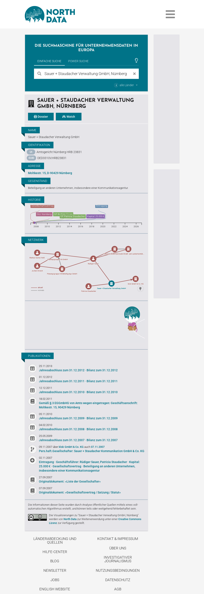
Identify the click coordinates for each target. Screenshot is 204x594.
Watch (68, 116)
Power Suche (78, 61)
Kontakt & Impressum (117, 539)
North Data (70, 519)
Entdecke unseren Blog (86, 324)
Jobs (54, 580)
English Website (54, 589)
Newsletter (54, 570)
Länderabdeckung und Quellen (54, 540)
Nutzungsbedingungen (118, 570)
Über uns (117, 548)
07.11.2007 (98, 446)
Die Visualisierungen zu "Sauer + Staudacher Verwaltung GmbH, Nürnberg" (94, 515)
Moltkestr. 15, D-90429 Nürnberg (50, 173)
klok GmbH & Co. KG (71, 446)
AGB (117, 589)
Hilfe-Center (55, 552)
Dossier (41, 116)
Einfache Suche (49, 61)
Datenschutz (117, 580)
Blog (54, 561)
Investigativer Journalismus (118, 559)
